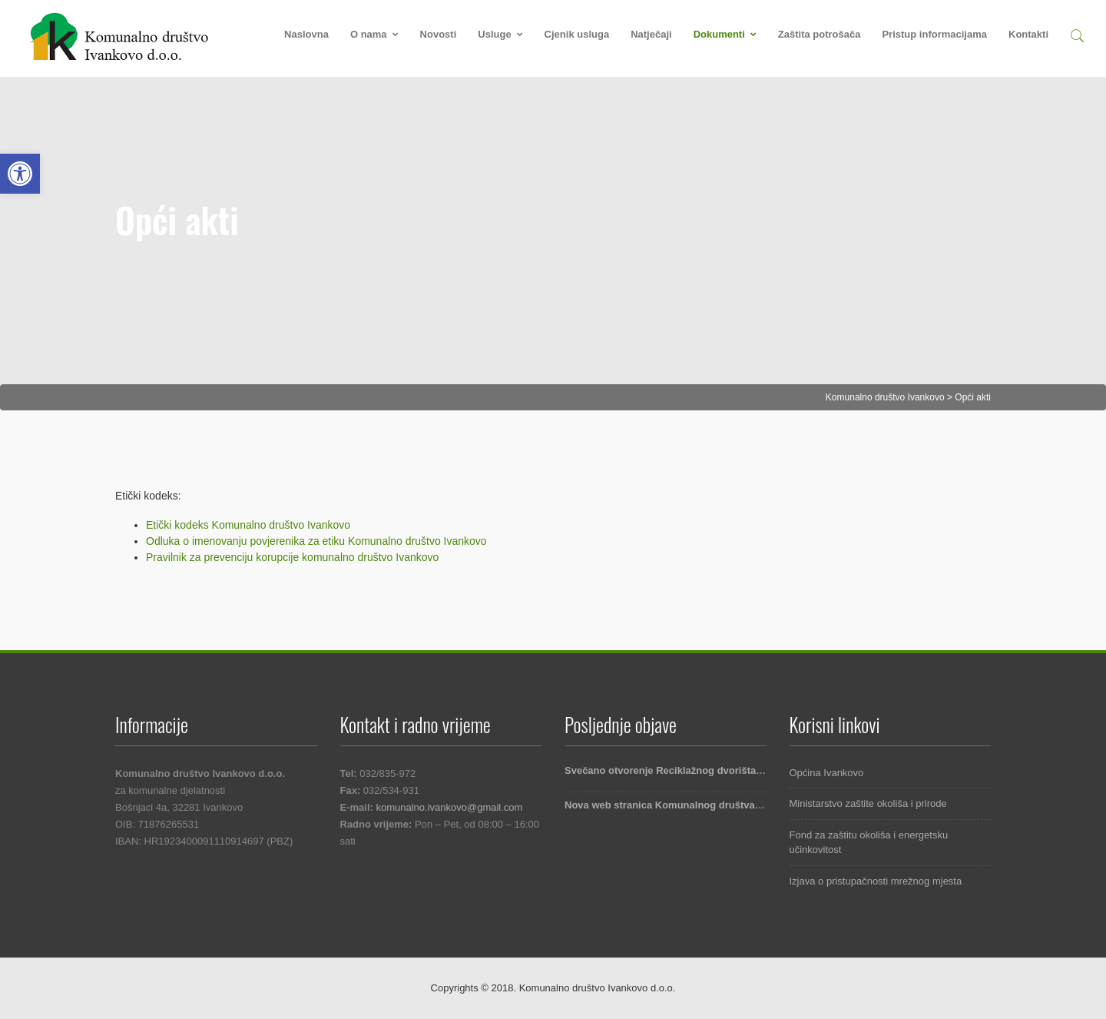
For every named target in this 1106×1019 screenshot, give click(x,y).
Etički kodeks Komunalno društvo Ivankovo (248, 525)
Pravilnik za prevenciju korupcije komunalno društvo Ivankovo (292, 557)
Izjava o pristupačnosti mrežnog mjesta (876, 881)
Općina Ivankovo (827, 772)
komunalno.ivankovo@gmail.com (449, 807)
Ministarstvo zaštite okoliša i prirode (868, 803)
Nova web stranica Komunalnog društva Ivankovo (683, 805)
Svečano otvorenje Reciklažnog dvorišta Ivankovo (683, 770)
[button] (1076, 33)
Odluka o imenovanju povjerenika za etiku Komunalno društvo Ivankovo (316, 541)
